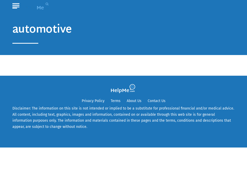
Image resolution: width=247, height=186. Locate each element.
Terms (116, 101)
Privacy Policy (93, 101)
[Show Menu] (15, 5)
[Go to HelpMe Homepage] (38, 5)
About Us (134, 101)
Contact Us (157, 101)
